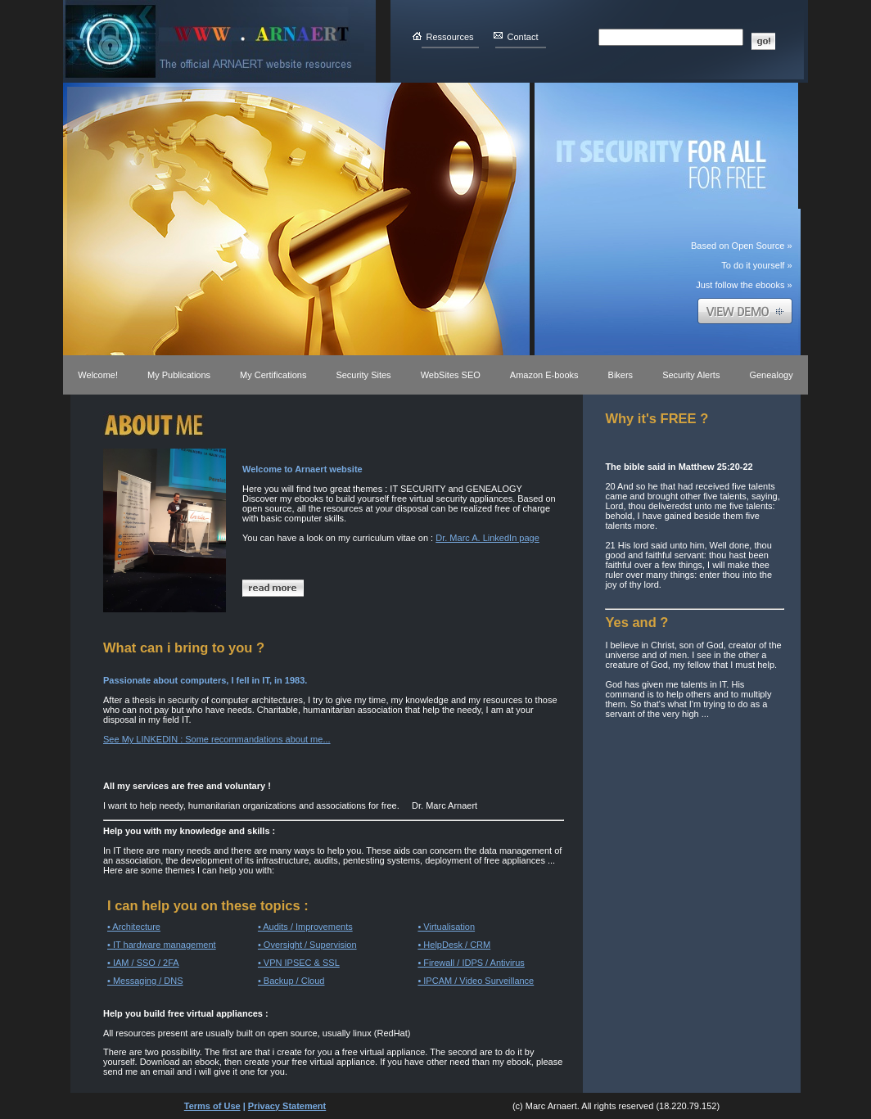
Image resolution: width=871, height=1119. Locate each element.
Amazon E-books (544, 375)
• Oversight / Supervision (307, 945)
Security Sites (363, 375)
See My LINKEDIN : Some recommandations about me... (217, 739)
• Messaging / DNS (145, 981)
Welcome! (98, 375)
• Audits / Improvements (305, 927)
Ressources (450, 37)
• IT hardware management (161, 945)
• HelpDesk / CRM (453, 945)
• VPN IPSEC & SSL (299, 963)
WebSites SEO (451, 375)
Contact (523, 37)
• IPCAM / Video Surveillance (475, 981)
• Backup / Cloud (291, 981)
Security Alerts (691, 375)
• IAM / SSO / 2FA (143, 963)
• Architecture (133, 927)
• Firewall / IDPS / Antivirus (470, 963)
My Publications (178, 375)
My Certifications (273, 375)
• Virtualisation (446, 927)
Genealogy (770, 375)
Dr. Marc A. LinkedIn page (487, 538)
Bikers (621, 375)
